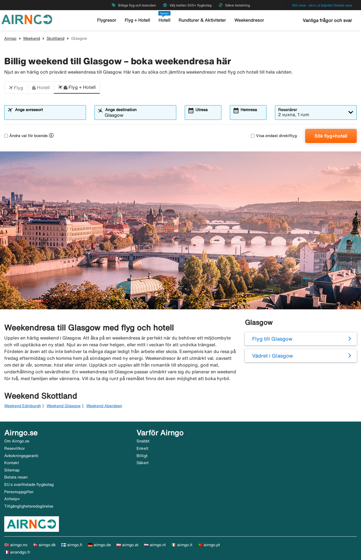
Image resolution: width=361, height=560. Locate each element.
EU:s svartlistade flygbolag (29, 484)
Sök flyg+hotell (330, 136)
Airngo (10, 38)
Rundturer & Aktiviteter (202, 20)
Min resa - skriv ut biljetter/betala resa (322, 5)
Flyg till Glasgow (272, 338)
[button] (16, 88)
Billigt (142, 456)
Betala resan (16, 477)
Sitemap (11, 470)
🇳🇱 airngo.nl (155, 545)
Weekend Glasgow (64, 406)
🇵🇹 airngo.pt (209, 545)
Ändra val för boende (26, 136)
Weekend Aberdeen (104, 406)
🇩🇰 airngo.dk (44, 545)
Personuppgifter (19, 492)
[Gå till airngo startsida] (26, 19)
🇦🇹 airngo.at (127, 545)
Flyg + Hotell (137, 20)
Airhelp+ (12, 499)
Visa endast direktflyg (274, 136)
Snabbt (143, 441)
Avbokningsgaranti (21, 456)
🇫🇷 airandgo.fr (17, 552)
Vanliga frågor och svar (327, 20)
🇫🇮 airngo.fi (71, 545)
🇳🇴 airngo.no (15, 545)
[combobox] (48, 115)
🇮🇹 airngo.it (181, 545)
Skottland (55, 38)
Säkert (143, 463)
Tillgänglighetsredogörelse (28, 506)
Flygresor (107, 20)
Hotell (165, 20)
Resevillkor (14, 448)
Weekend (31, 38)
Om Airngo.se (16, 441)
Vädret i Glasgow (272, 355)
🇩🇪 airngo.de (99, 545)
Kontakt (11, 463)
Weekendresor (248, 20)
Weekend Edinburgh (22, 406)
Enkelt (142, 448)
